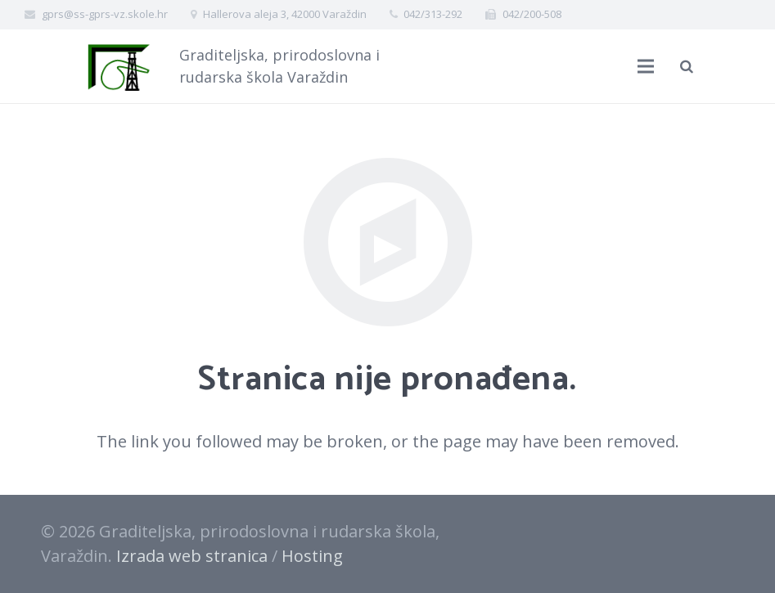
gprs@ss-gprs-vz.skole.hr (105, 14)
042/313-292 (432, 14)
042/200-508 (531, 14)
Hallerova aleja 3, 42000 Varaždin (285, 14)
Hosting (312, 556)
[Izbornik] (645, 66)
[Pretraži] (686, 66)
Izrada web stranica (192, 556)
